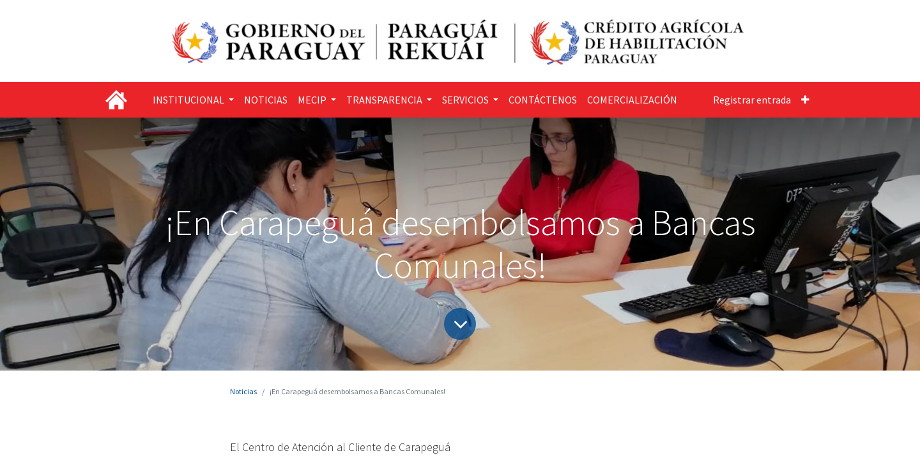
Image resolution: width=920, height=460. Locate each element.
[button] (805, 99)
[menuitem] (266, 99)
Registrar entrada (752, 99)
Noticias (243, 391)
